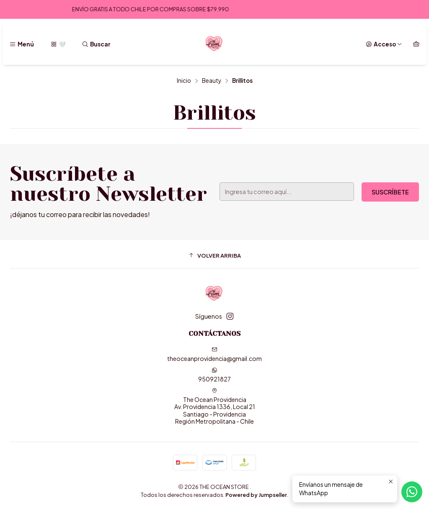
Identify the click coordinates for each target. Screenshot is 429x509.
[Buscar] (96, 44)
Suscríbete (390, 192)
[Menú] (22, 44)
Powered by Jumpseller (256, 494)
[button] (214, 255)
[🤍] (57, 44)
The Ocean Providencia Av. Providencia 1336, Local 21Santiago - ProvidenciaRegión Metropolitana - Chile (214, 406)
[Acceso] (384, 44)
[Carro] (416, 44)
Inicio (184, 81)
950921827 (214, 375)
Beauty (211, 81)
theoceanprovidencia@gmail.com (214, 354)
